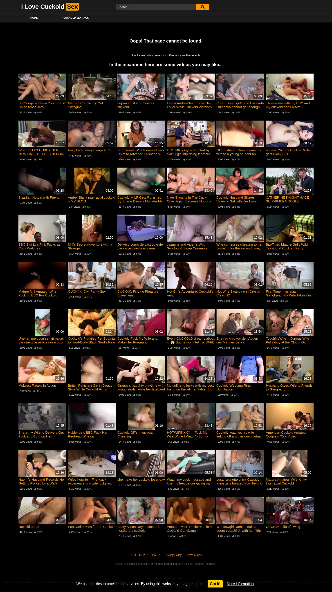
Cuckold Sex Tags (76, 17)
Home (34, 17)
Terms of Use (194, 555)
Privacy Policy (173, 555)
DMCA (156, 555)
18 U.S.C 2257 (139, 555)
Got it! (215, 584)
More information (240, 584)
